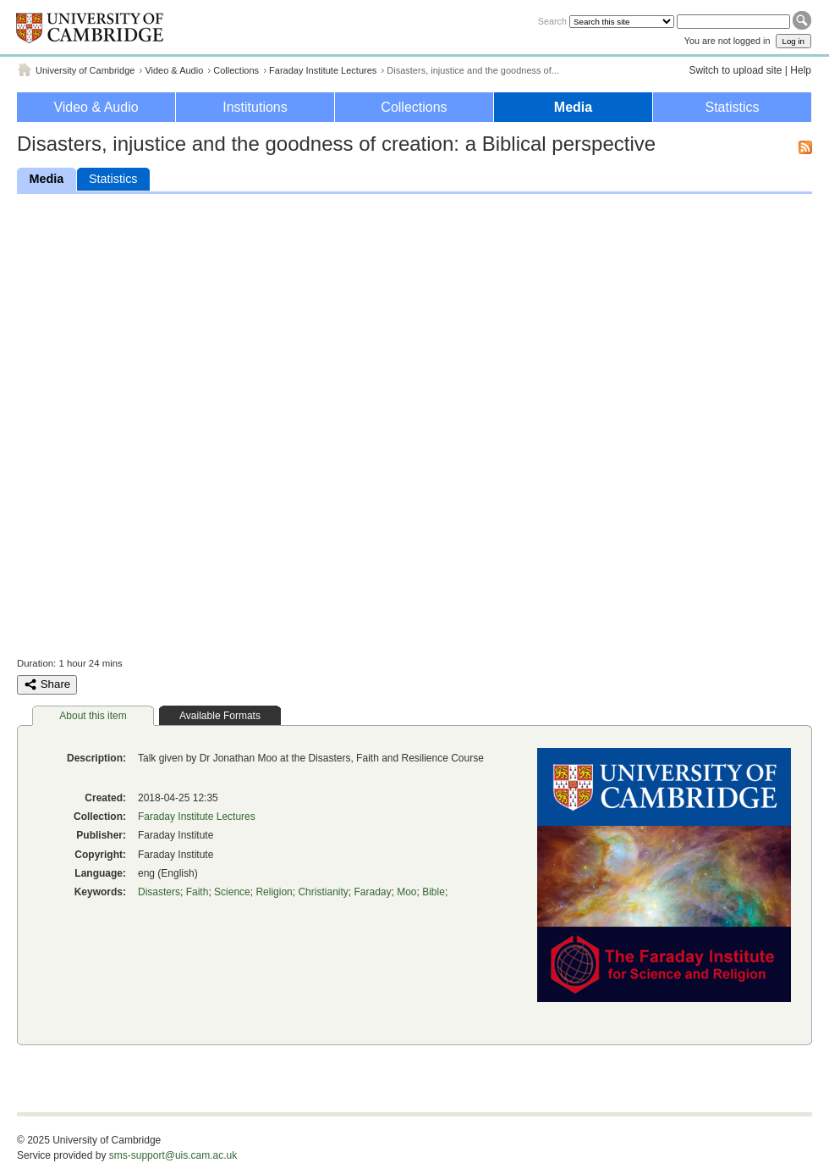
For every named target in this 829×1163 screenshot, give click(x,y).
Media (573, 107)
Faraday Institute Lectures (322, 70)
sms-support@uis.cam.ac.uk (173, 1155)
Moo (406, 892)
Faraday (372, 892)
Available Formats (220, 716)
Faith (197, 892)
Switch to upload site (735, 70)
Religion (273, 892)
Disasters (159, 892)
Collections (236, 70)
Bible (433, 892)
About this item (92, 716)
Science (232, 892)
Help (800, 70)
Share (47, 684)
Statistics (732, 107)
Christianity (323, 892)
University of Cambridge (85, 70)
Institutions (254, 107)
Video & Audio (174, 70)
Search (552, 21)
